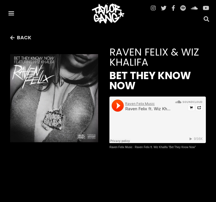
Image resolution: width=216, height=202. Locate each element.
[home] (108, 13)
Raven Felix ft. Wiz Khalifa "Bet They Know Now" (165, 147)
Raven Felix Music (120, 147)
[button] (11, 13)
